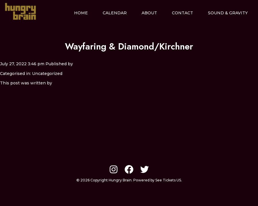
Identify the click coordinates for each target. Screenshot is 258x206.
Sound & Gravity (228, 12)
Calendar (115, 12)
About (149, 12)
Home (81, 12)
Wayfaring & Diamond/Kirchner (129, 46)
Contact (182, 12)
